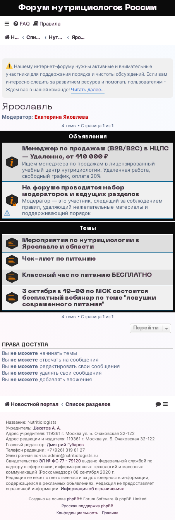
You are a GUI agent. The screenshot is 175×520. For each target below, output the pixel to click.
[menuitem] (21, 23)
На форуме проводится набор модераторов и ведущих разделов (80, 191)
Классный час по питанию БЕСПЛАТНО (87, 275)
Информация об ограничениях (92, 488)
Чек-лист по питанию (59, 259)
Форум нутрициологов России (87, 8)
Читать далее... (88, 89)
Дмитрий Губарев (65, 444)
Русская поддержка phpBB (87, 505)
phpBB (73, 498)
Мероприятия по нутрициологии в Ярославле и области (80, 243)
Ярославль (27, 107)
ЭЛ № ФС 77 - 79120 (60, 461)
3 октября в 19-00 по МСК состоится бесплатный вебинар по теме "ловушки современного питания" (89, 298)
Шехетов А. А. (47, 428)
